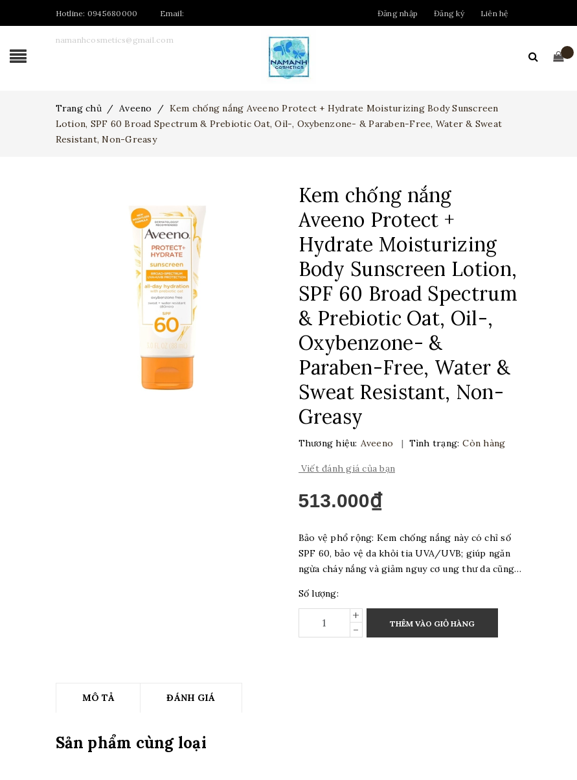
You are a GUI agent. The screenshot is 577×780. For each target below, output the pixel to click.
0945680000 (112, 13)
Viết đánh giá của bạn (347, 468)
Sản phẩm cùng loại (131, 743)
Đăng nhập (398, 13)
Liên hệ (495, 13)
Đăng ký (449, 13)
